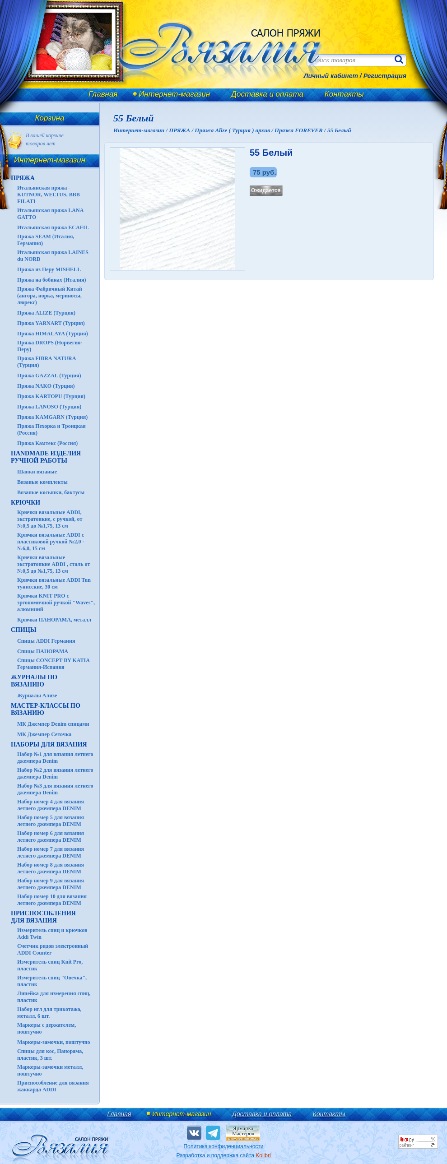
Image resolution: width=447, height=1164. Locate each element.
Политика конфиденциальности (223, 1146)
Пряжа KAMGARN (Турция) (52, 417)
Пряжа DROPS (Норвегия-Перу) (50, 345)
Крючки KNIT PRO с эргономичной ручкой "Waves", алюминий (56, 602)
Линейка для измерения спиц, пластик (54, 996)
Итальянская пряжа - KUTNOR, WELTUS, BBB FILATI (48, 194)
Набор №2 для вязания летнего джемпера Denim (55, 773)
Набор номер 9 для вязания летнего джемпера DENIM (50, 883)
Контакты (344, 94)
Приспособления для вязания (43, 917)
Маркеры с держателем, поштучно (46, 1028)
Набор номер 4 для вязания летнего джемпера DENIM (50, 805)
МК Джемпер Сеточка (44, 734)
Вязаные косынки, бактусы (50, 492)
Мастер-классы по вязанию (45, 709)
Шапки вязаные (37, 471)
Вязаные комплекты (42, 482)
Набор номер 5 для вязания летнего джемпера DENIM (50, 820)
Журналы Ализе (37, 695)
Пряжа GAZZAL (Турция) (49, 375)
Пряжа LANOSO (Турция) (49, 406)
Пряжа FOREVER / (301, 130)
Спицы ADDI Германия (46, 641)
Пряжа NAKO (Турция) (46, 386)
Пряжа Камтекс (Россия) (47, 443)
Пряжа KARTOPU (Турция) (51, 396)
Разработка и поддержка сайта (223, 1155)
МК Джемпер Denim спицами (53, 724)
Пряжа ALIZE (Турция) (46, 313)
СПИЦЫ (24, 629)
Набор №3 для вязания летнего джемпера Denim (55, 789)
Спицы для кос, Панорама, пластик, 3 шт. (50, 1054)
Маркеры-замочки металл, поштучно (50, 1070)
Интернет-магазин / (141, 130)
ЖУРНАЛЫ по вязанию (34, 681)
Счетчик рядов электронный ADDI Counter (52, 949)
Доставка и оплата (267, 94)
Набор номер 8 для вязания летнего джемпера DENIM (50, 868)
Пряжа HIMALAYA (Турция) (52, 333)
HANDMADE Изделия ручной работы (46, 457)
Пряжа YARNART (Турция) (51, 323)
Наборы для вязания (49, 744)
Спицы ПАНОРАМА (42, 651)
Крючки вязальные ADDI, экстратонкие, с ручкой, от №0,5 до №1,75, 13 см (49, 519)
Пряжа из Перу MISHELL (49, 269)
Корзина (50, 118)
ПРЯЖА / (182, 130)
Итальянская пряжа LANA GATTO (50, 213)
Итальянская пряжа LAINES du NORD (52, 255)
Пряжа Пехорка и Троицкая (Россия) (51, 429)
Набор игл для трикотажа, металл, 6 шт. (49, 1012)
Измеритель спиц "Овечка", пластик (52, 981)
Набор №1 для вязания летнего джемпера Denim (55, 757)
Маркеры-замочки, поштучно (53, 1042)
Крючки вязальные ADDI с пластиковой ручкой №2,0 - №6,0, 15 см (50, 542)
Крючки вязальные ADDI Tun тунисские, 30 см (54, 583)
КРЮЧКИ (25, 502)
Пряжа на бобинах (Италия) (51, 280)
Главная (102, 94)
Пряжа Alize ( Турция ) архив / (235, 130)
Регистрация (384, 75)
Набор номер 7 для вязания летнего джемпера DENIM (50, 852)
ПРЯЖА (23, 178)
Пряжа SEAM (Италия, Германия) (45, 239)
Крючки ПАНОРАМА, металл (54, 620)
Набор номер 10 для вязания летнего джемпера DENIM (52, 899)
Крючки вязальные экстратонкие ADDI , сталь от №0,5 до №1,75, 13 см (53, 564)
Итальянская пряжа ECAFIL (53, 227)
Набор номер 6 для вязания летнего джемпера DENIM (50, 836)
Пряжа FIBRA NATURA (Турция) (46, 361)
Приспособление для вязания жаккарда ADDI (53, 1086)
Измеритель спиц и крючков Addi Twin (52, 933)
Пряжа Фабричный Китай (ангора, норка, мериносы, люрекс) (49, 296)
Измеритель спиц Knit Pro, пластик (50, 965)
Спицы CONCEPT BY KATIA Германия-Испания (53, 663)
